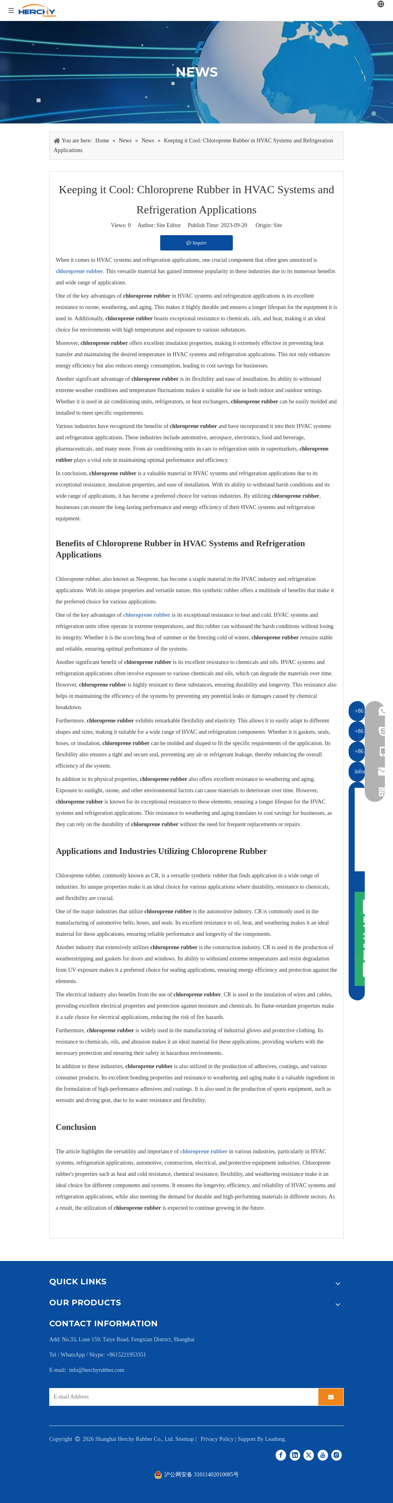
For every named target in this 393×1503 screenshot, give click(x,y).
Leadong (275, 1439)
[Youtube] (323, 1454)
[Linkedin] (295, 1454)
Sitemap (185, 1439)
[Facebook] (281, 1454)
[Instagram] (336, 1454)
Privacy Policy (217, 1439)
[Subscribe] (331, 1397)
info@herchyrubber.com (96, 1370)
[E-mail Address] (182, 1396)
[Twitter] (308, 1454)
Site (278, 225)
